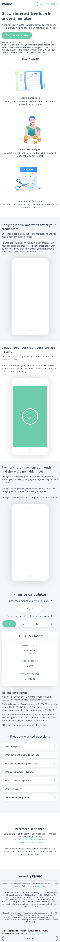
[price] (30, 608)
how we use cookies (36, 933)
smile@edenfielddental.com (30, 842)
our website (40, 886)
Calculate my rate (17, 35)
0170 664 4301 (32, 839)
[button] (30, 416)
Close (30, 938)
